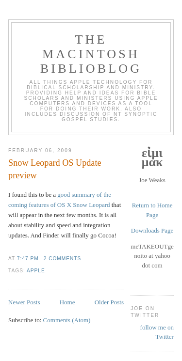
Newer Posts (24, 302)
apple (36, 270)
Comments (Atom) (67, 320)
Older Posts (109, 302)
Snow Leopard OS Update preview (54, 169)
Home (67, 302)
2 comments (63, 258)
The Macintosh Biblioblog (91, 54)
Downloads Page (152, 230)
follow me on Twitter (157, 332)
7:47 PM (28, 258)
